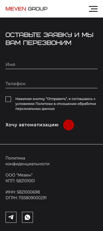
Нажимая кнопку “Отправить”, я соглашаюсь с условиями (55, 104)
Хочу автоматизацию (32, 124)
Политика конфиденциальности (27, 161)
